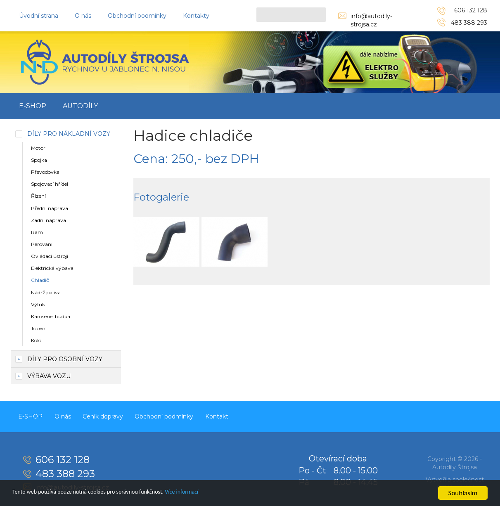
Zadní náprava (48, 220)
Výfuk (38, 304)
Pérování (41, 244)
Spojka (39, 160)
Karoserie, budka (50, 316)
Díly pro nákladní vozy (68, 133)
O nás (83, 15)
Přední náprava (49, 208)
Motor (38, 148)
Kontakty (196, 15)
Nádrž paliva (46, 292)
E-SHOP (32, 106)
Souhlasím (463, 493)
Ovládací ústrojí (49, 256)
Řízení (38, 196)
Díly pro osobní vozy (64, 359)
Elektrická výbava (52, 268)
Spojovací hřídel (49, 184)
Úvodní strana (38, 15)
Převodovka (45, 172)
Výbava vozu (49, 376)
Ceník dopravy (115, 415)
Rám (37, 232)
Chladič (40, 280)
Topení (39, 328)
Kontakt (238, 415)
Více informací (217, 493)
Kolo (36, 340)
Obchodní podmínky (137, 15)
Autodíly (80, 106)
